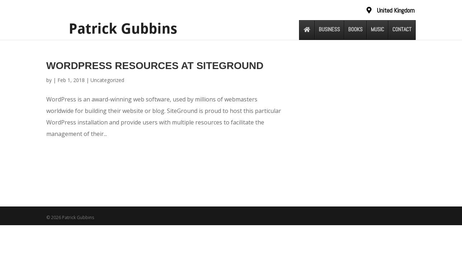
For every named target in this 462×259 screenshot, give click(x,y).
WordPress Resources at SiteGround (154, 65)
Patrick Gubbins (78, 217)
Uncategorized (107, 80)
